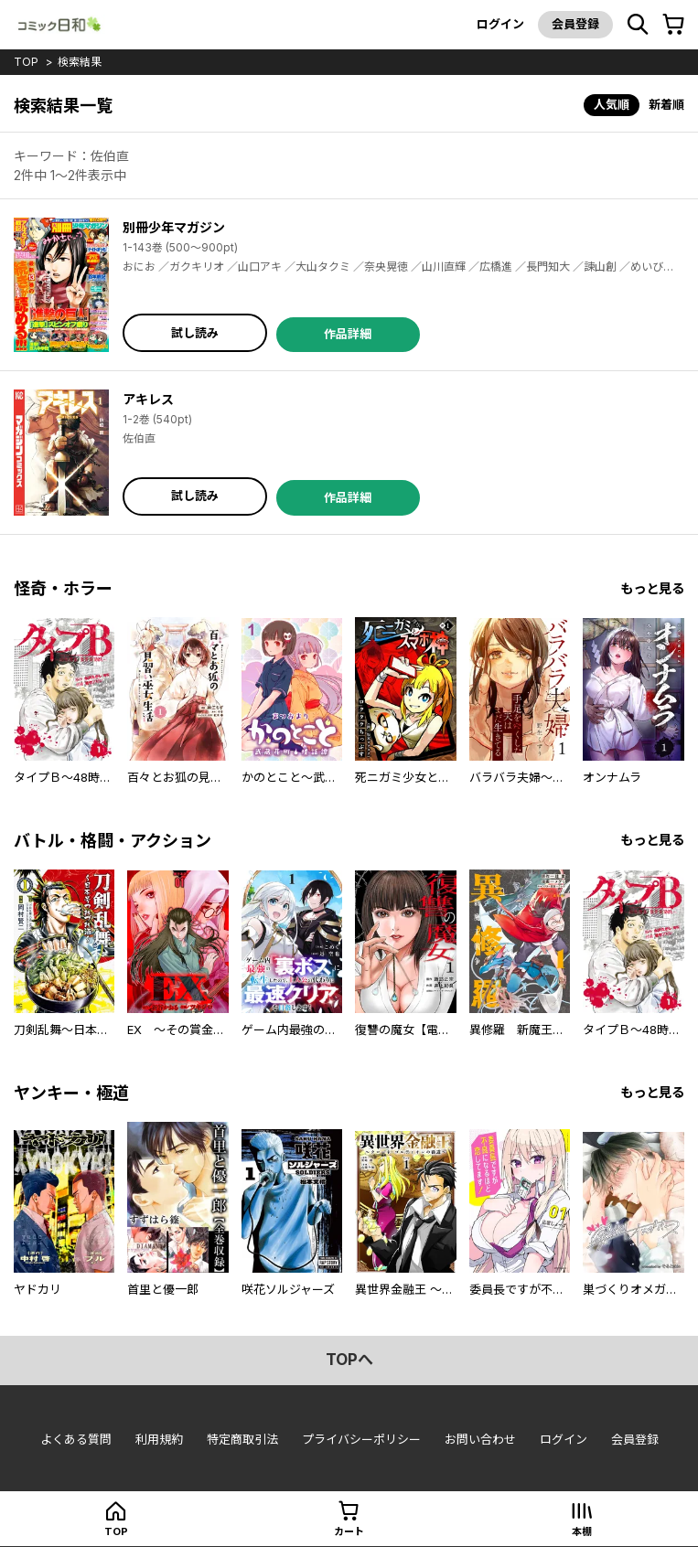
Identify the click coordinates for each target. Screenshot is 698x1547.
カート (349, 1531)
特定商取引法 (242, 1439)
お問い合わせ (480, 1439)
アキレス (148, 399)
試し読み (195, 332)
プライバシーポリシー (361, 1439)
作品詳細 (347, 333)
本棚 (582, 1531)
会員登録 (575, 23)
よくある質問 (76, 1439)
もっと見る (652, 588)
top (26, 62)
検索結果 (80, 62)
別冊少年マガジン (174, 227)
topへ (349, 1359)
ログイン (500, 23)
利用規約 (159, 1439)
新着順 (666, 104)
